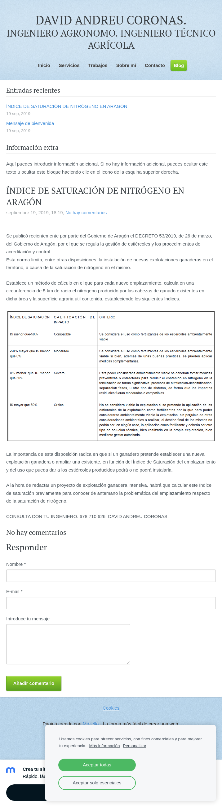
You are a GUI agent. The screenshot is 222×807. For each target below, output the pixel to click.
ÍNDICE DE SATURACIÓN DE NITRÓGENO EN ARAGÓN (66, 106)
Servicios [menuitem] (69, 65)
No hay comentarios (86, 212)
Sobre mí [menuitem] (126, 65)
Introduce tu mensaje (28, 618)
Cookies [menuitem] (111, 708)
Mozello (91, 723)
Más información (104, 745)
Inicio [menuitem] (44, 65)
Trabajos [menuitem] (98, 65)
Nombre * (16, 564)
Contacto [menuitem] (155, 65)
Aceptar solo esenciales (97, 782)
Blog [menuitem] (179, 65)
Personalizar (134, 745)
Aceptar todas (97, 764)
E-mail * (14, 591)
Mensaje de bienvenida (30, 123)
